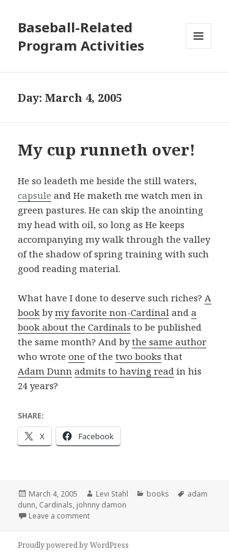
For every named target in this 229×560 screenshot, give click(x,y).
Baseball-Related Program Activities (81, 36)
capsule (34, 195)
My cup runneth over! (106, 149)
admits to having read (124, 371)
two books (138, 356)
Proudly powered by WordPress (73, 545)
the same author (169, 342)
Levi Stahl (112, 494)
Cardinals (56, 505)
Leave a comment (59, 516)
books (158, 494)
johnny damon (101, 505)
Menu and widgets (198, 48)
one (76, 356)
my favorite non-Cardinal (112, 312)
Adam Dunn (45, 371)
